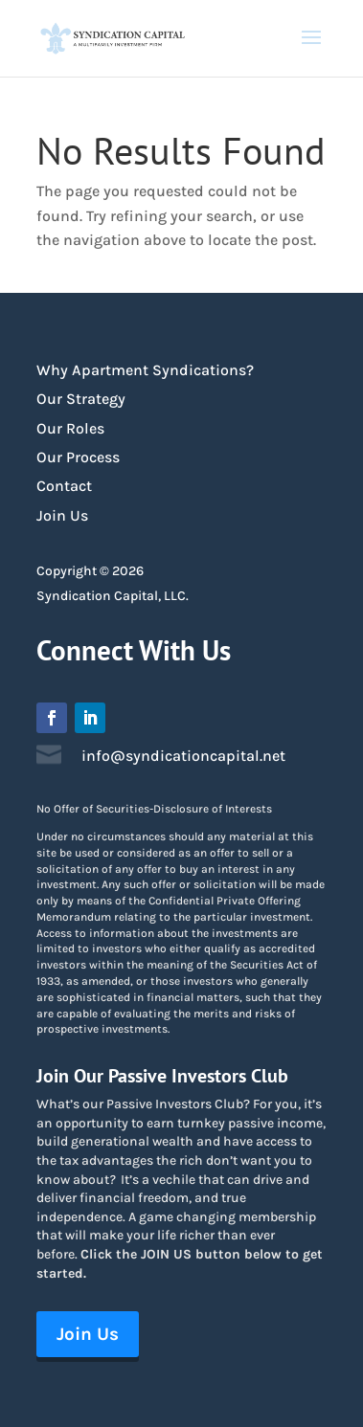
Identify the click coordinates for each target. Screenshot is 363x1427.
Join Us (62, 515)
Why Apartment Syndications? (145, 370)
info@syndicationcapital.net (183, 756)
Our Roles (70, 428)
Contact (64, 486)
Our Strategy (80, 399)
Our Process (78, 457)
